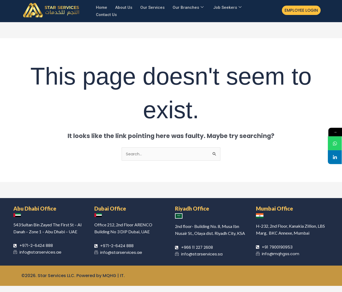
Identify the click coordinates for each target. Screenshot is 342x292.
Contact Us (106, 13)
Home (101, 7)
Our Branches (188, 7)
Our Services (152, 7)
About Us (123, 7)
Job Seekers (227, 7)
